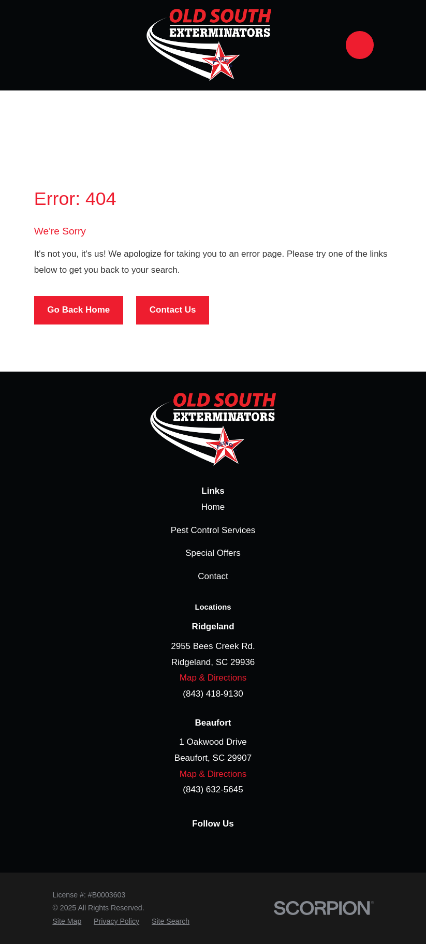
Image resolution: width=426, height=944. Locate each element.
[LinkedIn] (225, 845)
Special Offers (212, 553)
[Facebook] (175, 845)
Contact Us (173, 310)
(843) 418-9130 (213, 694)
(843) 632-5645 (213, 789)
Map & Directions (213, 678)
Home (213, 507)
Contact (213, 576)
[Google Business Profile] (200, 845)
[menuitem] (66, 921)
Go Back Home (78, 310)
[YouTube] (251, 845)
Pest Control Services (213, 530)
